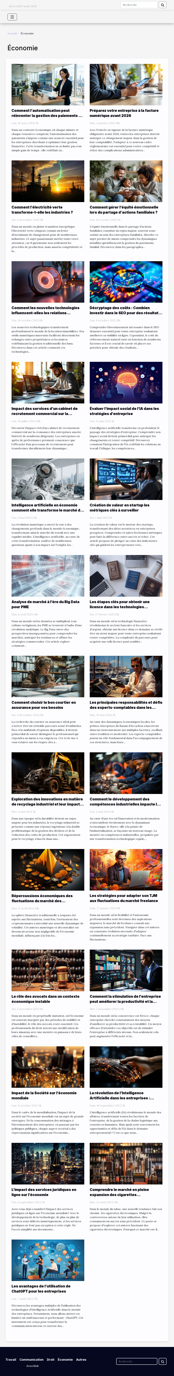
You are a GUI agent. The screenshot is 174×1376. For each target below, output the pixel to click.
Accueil (12, 33)
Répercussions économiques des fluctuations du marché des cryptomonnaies (42, 901)
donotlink (32, 1366)
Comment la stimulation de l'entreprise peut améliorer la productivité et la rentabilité (125, 1001)
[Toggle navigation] (12, 17)
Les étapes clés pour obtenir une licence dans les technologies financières (120, 607)
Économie (65, 1359)
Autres (81, 1359)
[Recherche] (139, 4)
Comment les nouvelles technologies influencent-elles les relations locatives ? (46, 313)
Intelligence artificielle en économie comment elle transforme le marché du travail (47, 510)
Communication (32, 1359)
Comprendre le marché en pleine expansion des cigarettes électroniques (119, 1195)
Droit (50, 1359)
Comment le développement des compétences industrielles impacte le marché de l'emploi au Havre (124, 804)
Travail (10, 1359)
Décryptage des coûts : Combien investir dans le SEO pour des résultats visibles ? (125, 313)
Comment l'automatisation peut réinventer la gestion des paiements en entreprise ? (47, 115)
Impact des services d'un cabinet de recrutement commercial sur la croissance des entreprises (45, 413)
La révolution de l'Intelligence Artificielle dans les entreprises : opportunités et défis (120, 1098)
